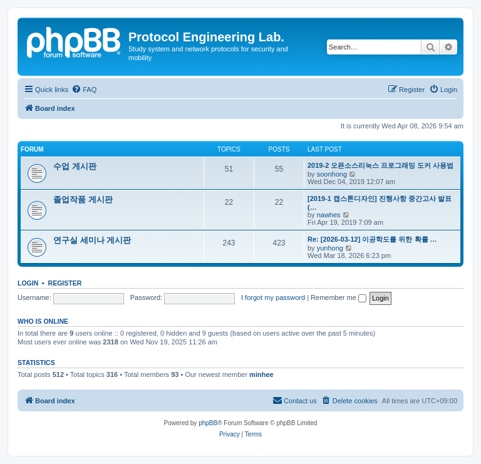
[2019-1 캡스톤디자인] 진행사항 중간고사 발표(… (380, 203)
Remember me (338, 297)
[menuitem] (83, 89)
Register (65, 283)
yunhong (330, 248)
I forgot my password (273, 297)
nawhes (329, 215)
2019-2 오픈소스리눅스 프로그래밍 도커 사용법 (380, 165)
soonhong (332, 174)
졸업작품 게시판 (83, 199)
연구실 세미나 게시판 (92, 240)
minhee (261, 374)
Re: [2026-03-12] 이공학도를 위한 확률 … (372, 239)
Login (28, 283)
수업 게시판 (74, 166)
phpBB (208, 423)
